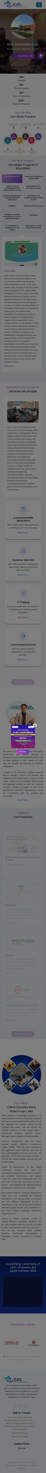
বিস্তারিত (23, 751)
